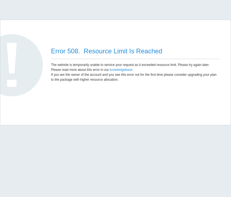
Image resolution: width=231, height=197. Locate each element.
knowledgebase (121, 70)
